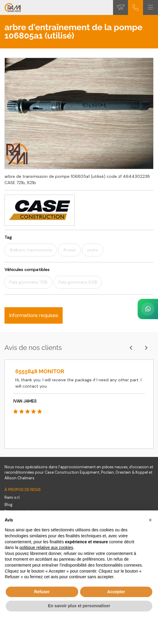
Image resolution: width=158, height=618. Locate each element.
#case (69, 250)
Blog (8, 504)
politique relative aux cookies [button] (46, 547)
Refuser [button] (42, 591)
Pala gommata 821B (77, 282)
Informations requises (33, 315)
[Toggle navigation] (150, 7)
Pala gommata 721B (28, 282)
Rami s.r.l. (12, 497)
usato (92, 250)
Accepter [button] (116, 591)
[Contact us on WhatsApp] (148, 309)
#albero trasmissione (30, 250)
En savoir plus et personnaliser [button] (79, 605)
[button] (150, 520)
